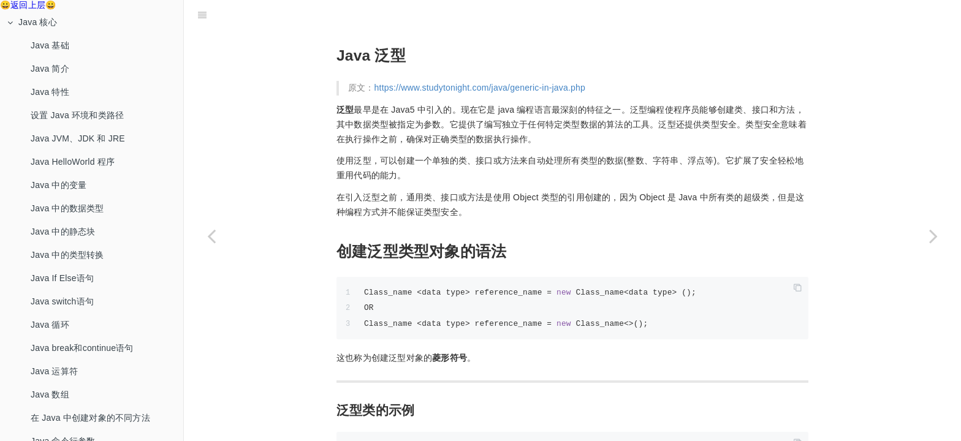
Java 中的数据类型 (67, 208)
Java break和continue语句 (82, 348)
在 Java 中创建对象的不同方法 (90, 418)
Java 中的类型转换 (67, 255)
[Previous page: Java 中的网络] (211, 236)
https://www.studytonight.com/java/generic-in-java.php (479, 57)
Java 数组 (50, 394)
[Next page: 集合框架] (933, 236)
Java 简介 (50, 69)
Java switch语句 (62, 301)
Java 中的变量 (58, 185)
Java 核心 (32, 22)
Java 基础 (50, 45)
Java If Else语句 (62, 278)
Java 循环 (50, 325)
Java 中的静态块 (63, 231)
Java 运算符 (54, 371)
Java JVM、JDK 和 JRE (78, 138)
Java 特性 (50, 92)
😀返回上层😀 (28, 5)
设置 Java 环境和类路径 (77, 115)
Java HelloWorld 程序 (73, 162)
